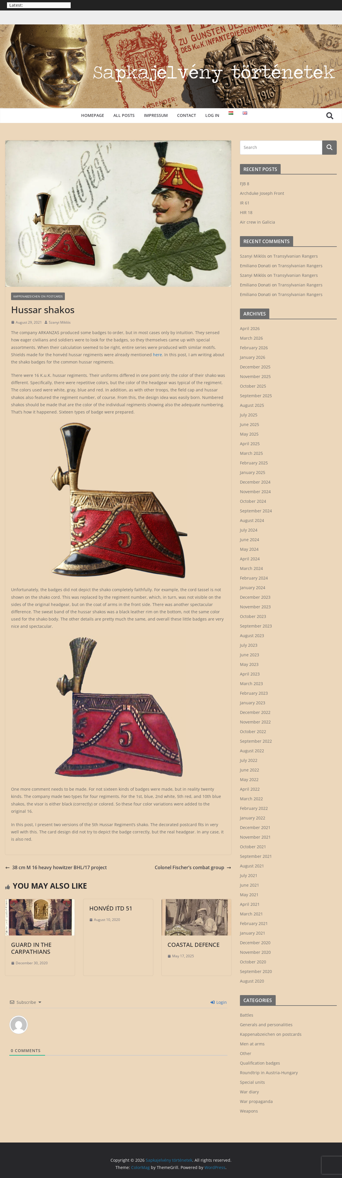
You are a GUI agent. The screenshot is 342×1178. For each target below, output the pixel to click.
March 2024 (251, 568)
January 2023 (252, 702)
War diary (249, 1092)
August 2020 (252, 981)
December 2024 (255, 482)
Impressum (156, 115)
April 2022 (250, 789)
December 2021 (255, 827)
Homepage (92, 115)
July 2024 (248, 530)
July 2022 (248, 760)
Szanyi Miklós (60, 322)
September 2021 (256, 856)
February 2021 (254, 923)
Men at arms (252, 1044)
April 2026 (250, 328)
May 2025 (249, 434)
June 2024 (249, 539)
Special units (252, 1082)
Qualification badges (260, 1063)
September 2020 (256, 971)
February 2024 (254, 578)
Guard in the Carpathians (31, 948)
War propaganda (256, 1101)
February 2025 (254, 463)
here (157, 354)
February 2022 (254, 808)
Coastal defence (194, 945)
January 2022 (252, 818)
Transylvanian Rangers (295, 256)
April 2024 (250, 559)
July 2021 (248, 875)
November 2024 (255, 491)
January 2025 (252, 472)
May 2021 (249, 894)
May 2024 (249, 549)
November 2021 (255, 837)
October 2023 (253, 616)
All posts (124, 115)
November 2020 (255, 952)
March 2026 (251, 338)
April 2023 (250, 674)
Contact (186, 115)
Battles (246, 1015)
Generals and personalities (266, 1024)
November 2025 (255, 376)
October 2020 (253, 962)
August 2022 (252, 750)
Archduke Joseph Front (262, 193)
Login (219, 1002)
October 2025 (253, 386)
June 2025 (249, 424)
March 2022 (251, 798)
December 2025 (255, 367)
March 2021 (251, 914)
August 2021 (252, 866)
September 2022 (256, 741)
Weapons (249, 1111)
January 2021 (252, 933)
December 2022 (255, 712)
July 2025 (248, 415)
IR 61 (245, 203)
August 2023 (252, 635)
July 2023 (248, 645)
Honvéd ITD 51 (110, 908)
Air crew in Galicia (257, 222)
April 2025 (250, 443)
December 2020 (255, 942)
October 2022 (253, 731)
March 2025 (251, 453)
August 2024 (252, 520)
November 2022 (255, 722)
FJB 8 (244, 183)
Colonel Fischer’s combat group (193, 867)
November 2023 (255, 607)
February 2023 (254, 693)
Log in (212, 115)
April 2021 (250, 904)
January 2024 (252, 587)
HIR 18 (246, 212)
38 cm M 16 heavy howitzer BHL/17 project (56, 867)
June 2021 (249, 885)
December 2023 (255, 597)
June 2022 (249, 770)
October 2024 (253, 501)
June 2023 (249, 654)
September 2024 (256, 511)
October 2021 (253, 846)
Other (245, 1053)
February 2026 (254, 347)
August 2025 (252, 405)
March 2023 (251, 683)
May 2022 (249, 779)
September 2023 (256, 626)
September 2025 (256, 395)
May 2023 (249, 664)
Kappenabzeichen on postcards (38, 296)
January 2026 (252, 357)
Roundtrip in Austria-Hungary (269, 1072)
